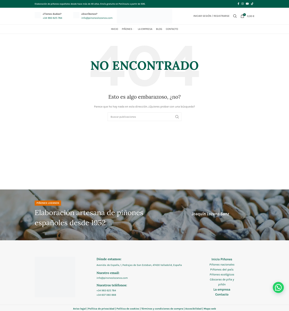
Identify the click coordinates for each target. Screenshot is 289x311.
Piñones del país (222, 269)
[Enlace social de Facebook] (238, 3)
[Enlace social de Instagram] (242, 3)
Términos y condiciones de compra (162, 308)
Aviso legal (79, 308)
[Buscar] (235, 16)
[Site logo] (144, 15)
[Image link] (55, 277)
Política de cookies (127, 308)
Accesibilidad (193, 308)
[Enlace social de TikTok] (252, 3)
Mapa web (210, 308)
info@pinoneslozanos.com (112, 278)
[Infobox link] (48, 16)
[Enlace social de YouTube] (247, 3)
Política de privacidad (101, 308)
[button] (278, 287)
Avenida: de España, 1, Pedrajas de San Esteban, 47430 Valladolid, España (139, 265)
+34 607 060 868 (106, 294)
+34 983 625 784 (106, 290)
